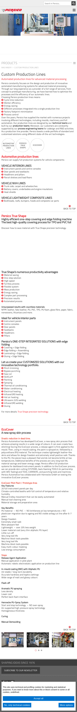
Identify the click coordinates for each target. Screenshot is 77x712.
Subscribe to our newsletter (20, 670)
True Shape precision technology (33, 411)
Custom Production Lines (26, 67)
